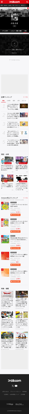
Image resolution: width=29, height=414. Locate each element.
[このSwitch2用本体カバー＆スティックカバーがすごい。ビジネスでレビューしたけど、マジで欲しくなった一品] (22, 178)
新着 (2, 5)
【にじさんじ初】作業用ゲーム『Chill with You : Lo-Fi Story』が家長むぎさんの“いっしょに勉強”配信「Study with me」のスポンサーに (13, 116)
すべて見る (25, 97)
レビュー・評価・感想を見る (14, 49)
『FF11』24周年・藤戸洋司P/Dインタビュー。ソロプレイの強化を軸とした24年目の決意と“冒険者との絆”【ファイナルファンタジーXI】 (21, 302)
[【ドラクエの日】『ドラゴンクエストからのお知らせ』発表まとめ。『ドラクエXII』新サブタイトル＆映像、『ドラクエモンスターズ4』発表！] (7, 294)
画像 (26, 30)
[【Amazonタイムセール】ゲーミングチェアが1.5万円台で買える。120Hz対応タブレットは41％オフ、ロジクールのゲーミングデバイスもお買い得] (7, 314)
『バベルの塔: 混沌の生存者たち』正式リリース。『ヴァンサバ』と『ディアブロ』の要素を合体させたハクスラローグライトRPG (13, 107)
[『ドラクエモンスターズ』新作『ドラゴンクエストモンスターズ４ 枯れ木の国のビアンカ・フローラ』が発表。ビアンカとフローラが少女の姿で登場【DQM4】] (24, 124)
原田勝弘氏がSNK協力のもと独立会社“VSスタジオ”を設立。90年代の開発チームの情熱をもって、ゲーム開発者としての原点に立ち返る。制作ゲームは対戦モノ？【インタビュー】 (22, 343)
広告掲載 (23, 394)
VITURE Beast (8, 163)
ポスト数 (24, 100)
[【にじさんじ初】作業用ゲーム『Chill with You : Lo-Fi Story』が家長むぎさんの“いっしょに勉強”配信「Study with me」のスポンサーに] (24, 115)
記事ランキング (6, 97)
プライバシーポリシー (15, 391)
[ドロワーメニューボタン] (2, 2)
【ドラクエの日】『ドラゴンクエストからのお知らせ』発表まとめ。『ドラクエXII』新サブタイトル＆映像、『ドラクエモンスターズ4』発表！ (7, 302)
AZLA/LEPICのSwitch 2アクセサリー (23, 181)
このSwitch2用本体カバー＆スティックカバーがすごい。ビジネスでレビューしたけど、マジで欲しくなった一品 (21, 186)
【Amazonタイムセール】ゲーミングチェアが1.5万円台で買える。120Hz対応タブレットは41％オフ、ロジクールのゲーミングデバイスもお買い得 (7, 323)
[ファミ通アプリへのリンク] (10, 404)
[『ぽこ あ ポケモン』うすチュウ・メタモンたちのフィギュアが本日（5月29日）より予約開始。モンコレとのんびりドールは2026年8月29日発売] (24, 132)
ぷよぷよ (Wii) (23, 8)
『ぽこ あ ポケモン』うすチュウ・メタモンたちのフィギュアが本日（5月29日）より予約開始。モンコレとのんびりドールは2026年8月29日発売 (13, 134)
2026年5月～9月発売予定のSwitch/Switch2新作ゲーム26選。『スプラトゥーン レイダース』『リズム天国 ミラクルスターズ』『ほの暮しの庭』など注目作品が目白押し (7, 343)
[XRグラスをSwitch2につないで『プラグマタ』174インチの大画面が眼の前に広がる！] (7, 159)
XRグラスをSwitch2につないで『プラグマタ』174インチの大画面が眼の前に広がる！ (7, 168)
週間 (14, 100)
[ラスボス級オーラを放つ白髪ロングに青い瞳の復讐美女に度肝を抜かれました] (22, 159)
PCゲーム (17, 5)
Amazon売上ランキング (9, 198)
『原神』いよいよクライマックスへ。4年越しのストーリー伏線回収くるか (7, 186)
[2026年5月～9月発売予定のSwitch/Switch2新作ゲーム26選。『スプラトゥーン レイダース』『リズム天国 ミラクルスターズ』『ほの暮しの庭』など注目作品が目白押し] (7, 335)
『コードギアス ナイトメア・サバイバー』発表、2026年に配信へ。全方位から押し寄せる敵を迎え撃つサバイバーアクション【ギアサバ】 (13, 143)
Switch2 (5, 5)
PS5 (13, 5)
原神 (6, 181)
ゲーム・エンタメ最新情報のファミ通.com (9, 8)
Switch (9, 5)
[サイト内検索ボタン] (27, 2)
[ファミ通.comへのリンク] (14, 2)
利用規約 (24, 391)
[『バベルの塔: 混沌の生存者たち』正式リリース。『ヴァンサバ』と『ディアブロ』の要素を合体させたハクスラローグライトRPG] (24, 106)
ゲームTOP (5, 30)
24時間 (8, 100)
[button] (14, 53)
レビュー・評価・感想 (16, 30)
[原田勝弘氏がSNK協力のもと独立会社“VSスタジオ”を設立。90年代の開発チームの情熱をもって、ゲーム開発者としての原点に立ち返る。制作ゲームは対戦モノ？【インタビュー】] (22, 335)
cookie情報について (14, 394)
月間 (18, 100)
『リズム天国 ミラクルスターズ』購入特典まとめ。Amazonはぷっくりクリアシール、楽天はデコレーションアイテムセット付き (22, 323)
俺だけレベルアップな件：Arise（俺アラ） (23, 163)
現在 (3, 100)
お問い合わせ (5, 391)
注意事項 (6, 394)
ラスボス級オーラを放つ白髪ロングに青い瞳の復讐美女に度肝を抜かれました (21, 168)
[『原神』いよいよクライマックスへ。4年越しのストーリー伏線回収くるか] (7, 178)
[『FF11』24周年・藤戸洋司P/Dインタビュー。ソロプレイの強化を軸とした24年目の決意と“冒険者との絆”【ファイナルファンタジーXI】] (22, 294)
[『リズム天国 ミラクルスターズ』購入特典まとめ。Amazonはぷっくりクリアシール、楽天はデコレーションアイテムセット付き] (22, 314)
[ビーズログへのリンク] (20, 404)
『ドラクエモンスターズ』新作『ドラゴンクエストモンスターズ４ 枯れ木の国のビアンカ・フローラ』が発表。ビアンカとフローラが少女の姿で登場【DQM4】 (13, 125)
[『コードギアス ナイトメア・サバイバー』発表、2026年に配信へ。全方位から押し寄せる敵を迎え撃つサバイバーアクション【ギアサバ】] (24, 141)
